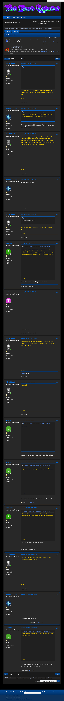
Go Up (6, 674)
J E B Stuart (10, 63)
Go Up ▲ (55, 691)
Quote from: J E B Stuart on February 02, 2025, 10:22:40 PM (36, 465)
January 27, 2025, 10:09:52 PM (28, 108)
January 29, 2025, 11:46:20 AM (28, 214)
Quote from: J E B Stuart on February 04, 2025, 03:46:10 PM (36, 631)
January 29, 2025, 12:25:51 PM (28, 243)
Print (57, 58)
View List (31, 502)
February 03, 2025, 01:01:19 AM (29, 382)
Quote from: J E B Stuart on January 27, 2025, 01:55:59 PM (36, 112)
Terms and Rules (48, 691)
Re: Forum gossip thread (49, 42)
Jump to (37, 681)
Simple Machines (20, 695)
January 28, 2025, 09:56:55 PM (28, 133)
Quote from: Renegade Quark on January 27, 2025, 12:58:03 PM (37, 67)
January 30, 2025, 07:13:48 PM (28, 291)
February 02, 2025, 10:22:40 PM (29, 338)
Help (42, 691)
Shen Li (45, 44)
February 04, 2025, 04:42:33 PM (29, 594)
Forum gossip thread (16, 40)
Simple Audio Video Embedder (13, 697)
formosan (9, 243)
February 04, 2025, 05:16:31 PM (29, 627)
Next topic (55, 51)
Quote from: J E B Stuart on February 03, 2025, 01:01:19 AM (36, 423)
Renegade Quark (12, 108)
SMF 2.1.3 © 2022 (10, 695)
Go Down (7, 58)
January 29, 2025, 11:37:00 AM (28, 179)
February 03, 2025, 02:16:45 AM (29, 462)
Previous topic (46, 51)
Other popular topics (35, 40)
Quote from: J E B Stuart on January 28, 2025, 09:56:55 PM (36, 246)
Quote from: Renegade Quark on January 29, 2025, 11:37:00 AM (37, 218)
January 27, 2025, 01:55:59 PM (28, 63)
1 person (23, 209)
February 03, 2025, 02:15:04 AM (29, 420)
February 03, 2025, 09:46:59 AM (29, 507)
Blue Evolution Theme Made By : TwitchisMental (17, 691)
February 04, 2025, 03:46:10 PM (29, 554)
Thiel (7, 292)
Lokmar (8, 420)
